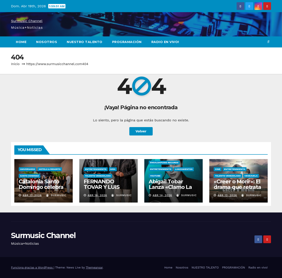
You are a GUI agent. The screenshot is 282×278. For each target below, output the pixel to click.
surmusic (56, 195)
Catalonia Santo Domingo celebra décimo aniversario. (41, 189)
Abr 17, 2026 (32, 195)
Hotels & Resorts (50, 169)
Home (21, 42)
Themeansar (94, 267)
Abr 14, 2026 (162, 195)
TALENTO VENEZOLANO (98, 176)
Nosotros (46, 42)
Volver (141, 131)
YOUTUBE (155, 176)
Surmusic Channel (27, 21)
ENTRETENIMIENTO (95, 169)
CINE (217, 169)
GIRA (112, 169)
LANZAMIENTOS (184, 169)
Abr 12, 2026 (227, 195)
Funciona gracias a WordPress (32, 267)
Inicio (15, 64)
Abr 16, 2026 (97, 195)
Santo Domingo (29, 176)
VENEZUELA (251, 176)
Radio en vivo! (165, 42)
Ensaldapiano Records (164, 162)
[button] (268, 42)
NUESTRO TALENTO (84, 42)
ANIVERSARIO (27, 169)
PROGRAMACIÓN (127, 42)
